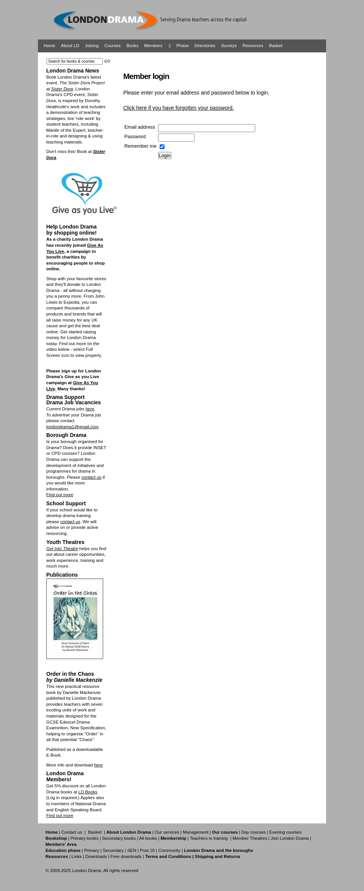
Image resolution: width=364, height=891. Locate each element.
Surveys (229, 45)
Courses (112, 45)
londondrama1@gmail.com (72, 426)
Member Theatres (249, 838)
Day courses (253, 832)
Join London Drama (290, 838)
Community (169, 850)
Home (49, 45)
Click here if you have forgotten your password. (178, 108)
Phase (182, 45)
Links (76, 856)
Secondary (113, 850)
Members (153, 45)
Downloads (96, 856)
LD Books (87, 792)
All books (148, 838)
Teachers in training (209, 838)
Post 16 (147, 850)
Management (195, 832)
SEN (131, 850)
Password (135, 136)
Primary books (85, 838)
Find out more (59, 494)
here (90, 409)
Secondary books (119, 838)
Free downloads (125, 856)
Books (132, 45)
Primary (91, 850)
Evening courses (285, 832)
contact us (92, 477)
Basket (275, 45)
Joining (92, 45)
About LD (70, 45)
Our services (167, 832)
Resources (252, 45)
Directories (205, 45)
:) (169, 45)
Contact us (71, 832)
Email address (139, 127)
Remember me (140, 146)
